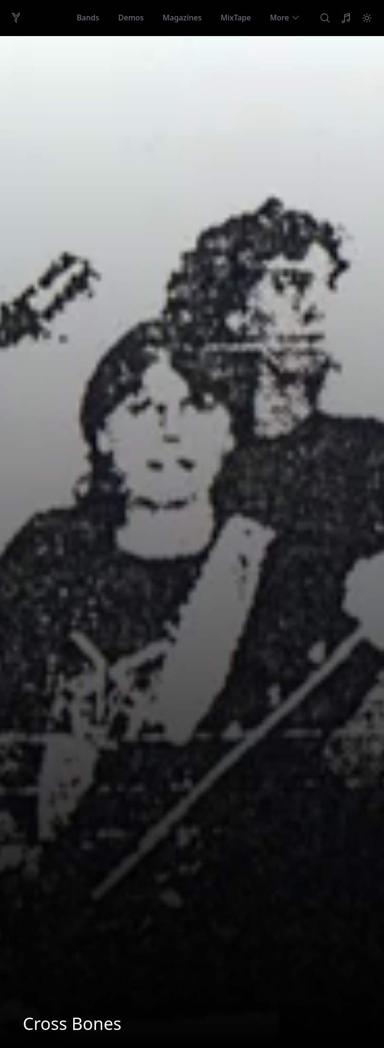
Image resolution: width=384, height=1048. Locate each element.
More (285, 17)
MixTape (236, 17)
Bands (88, 17)
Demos (131, 17)
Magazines (182, 17)
